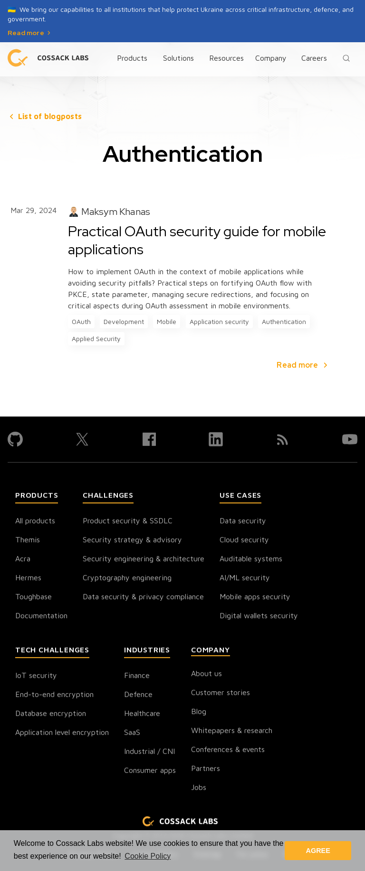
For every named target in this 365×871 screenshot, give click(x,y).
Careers (314, 58)
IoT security (36, 676)
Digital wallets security (259, 616)
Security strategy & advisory (132, 540)
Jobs (198, 788)
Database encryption (50, 714)
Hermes (28, 578)
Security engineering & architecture (143, 559)
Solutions (178, 58)
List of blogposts (50, 116)
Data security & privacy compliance (143, 597)
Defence (138, 695)
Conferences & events (228, 750)
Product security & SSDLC (128, 521)
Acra (22, 559)
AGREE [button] (318, 850)
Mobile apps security (255, 597)
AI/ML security (245, 578)
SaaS (132, 733)
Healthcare (142, 714)
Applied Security (96, 338)
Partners (205, 769)
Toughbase (33, 597)
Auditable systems (251, 559)
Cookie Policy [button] (148, 856)
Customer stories (220, 693)
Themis (27, 540)
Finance (137, 676)
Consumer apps (150, 771)
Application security (219, 321)
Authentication (284, 321)
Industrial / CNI (149, 752)
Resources (226, 58)
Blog (198, 712)
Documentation (41, 616)
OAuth (81, 321)
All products (35, 521)
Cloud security (244, 540)
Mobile (166, 321)
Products (132, 58)
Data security (243, 521)
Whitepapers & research (231, 731)
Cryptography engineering (127, 578)
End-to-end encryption (54, 695)
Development (124, 321)
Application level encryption (62, 733)
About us (206, 674)
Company (271, 58)
